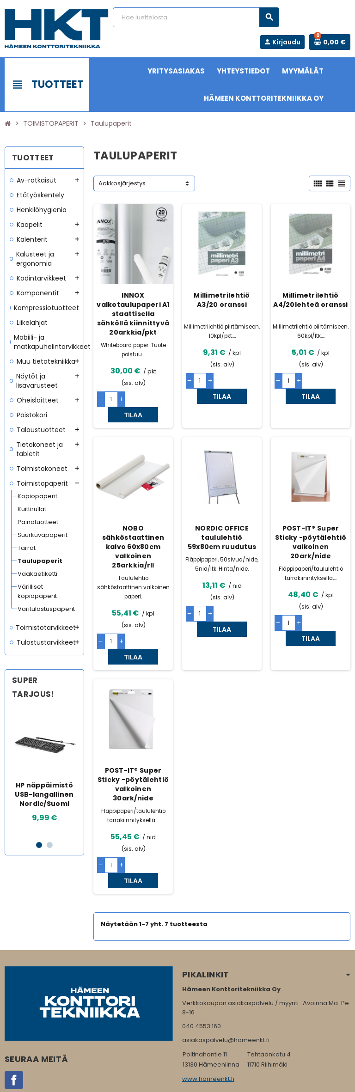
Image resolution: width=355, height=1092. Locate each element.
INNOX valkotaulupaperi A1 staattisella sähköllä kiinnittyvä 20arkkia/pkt (133, 314)
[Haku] (196, 17)
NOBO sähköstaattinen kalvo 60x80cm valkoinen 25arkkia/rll (133, 531)
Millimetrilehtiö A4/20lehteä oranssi (310, 300)
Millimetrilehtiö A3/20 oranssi (222, 300)
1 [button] (39, 845)
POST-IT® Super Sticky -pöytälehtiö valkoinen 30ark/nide (133, 753)
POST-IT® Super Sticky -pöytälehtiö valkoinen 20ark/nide (310, 526)
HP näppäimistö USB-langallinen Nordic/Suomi (44, 794)
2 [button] (50, 845)
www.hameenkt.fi (208, 1033)
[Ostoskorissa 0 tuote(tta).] (329, 42)
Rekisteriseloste (152, 1080)
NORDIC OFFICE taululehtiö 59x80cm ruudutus (222, 522)
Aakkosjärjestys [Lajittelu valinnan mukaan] (122, 183)
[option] (44, 772)
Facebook (14, 1034)
